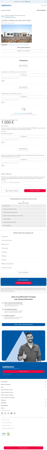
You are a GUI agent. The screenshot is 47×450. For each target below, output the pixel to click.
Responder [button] (23, 74)
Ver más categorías (23, 272)
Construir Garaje (7, 219)
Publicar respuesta (35, 190)
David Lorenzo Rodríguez (20, 113)
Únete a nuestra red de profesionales (23, 324)
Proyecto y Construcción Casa (9, 209)
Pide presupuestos (23, 447)
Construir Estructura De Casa (9, 222)
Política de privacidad (7, 422)
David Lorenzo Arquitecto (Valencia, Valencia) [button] (20, 114)
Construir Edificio (7, 225)
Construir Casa (6, 205)
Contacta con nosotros (5, 410)
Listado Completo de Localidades (8, 397)
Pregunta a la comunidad (23, 50)
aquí (13, 289)
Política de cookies (6, 425)
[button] (23, 382)
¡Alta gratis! (27, 1)
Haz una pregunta (41, 10)
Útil (3, 81)
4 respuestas (4, 44)
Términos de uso (5, 419)
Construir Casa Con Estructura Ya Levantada (13, 215)
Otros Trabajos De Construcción (10, 212)
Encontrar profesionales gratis (23, 282)
